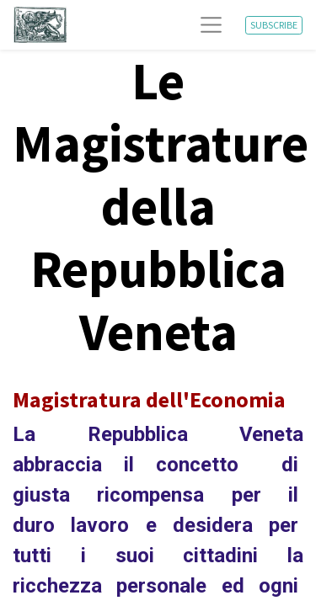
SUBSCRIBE (273, 25)
